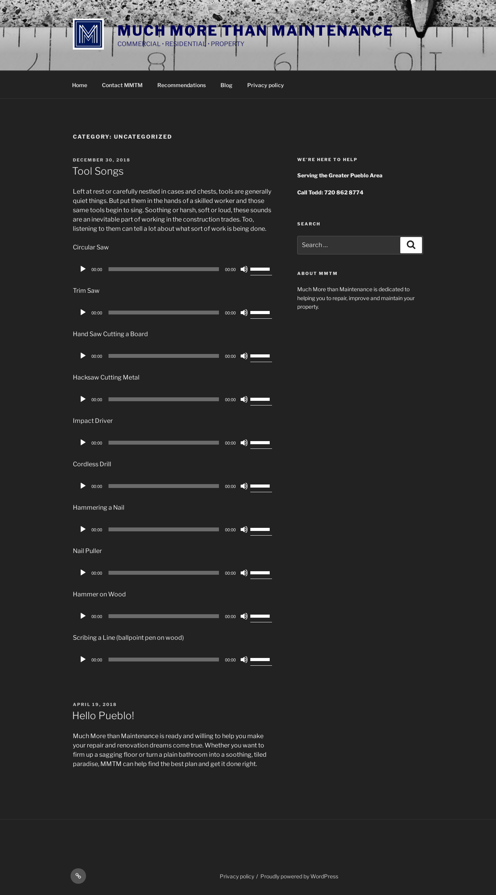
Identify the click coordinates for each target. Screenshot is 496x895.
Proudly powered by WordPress (299, 876)
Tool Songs (98, 171)
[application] (174, 269)
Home (79, 85)
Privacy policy (265, 85)
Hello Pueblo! (103, 715)
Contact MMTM (122, 85)
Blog (226, 85)
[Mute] (244, 269)
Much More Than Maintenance (255, 30)
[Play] (83, 269)
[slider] (163, 269)
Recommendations (181, 85)
